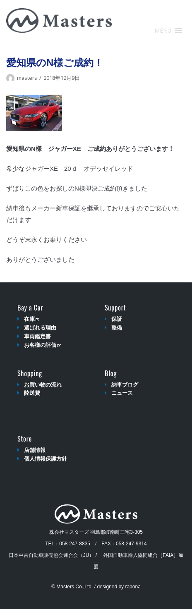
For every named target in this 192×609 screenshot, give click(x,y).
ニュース (122, 393)
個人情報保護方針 (45, 459)
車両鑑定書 (37, 336)
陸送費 (32, 393)
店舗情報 (35, 450)
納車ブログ (124, 385)
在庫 (31, 319)
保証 (116, 319)
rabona (132, 587)
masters (27, 77)
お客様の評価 (42, 345)
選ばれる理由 (40, 328)
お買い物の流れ (43, 385)
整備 (116, 328)
